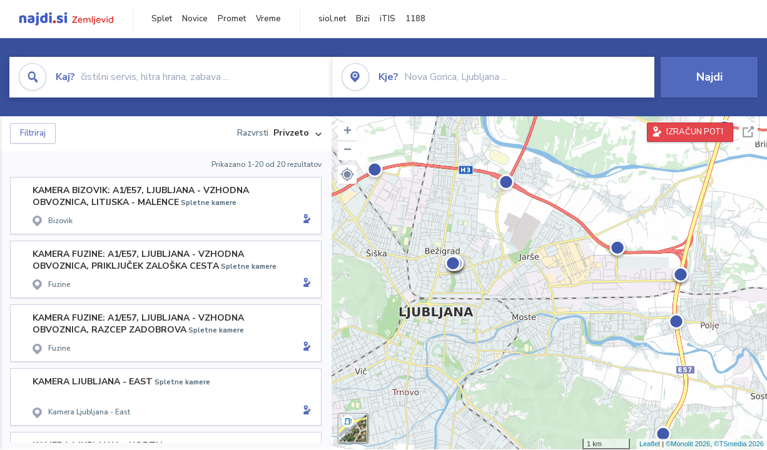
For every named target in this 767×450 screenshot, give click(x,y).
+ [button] (347, 131)
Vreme (268, 18)
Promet (232, 18)
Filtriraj (33, 133)
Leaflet (649, 444)
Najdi (709, 76)
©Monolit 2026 (688, 444)
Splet (161, 18)
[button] (347, 174)
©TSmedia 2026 (739, 444)
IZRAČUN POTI (694, 132)
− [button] (347, 150)
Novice (195, 18)
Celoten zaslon (748, 132)
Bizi (363, 18)
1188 (415, 18)
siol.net (332, 18)
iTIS (387, 18)
